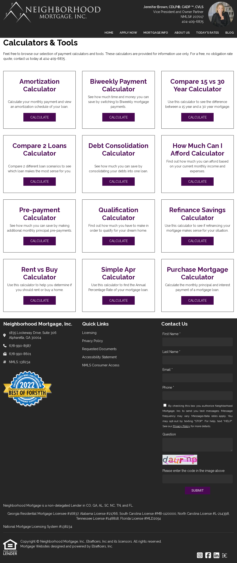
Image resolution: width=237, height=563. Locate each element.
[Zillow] (227, 555)
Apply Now (128, 32)
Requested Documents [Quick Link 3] (99, 349)
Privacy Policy (181, 426)
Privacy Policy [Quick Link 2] (92, 341)
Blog (229, 32)
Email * (167, 369)
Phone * (168, 387)
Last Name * (171, 352)
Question (169, 434)
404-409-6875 (192, 21)
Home (109, 32)
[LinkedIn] (216, 555)
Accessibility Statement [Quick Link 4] (99, 357)
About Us (182, 32)
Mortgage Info (155, 32)
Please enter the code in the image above (193, 471)
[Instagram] (200, 555)
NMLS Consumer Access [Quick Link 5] (100, 365)
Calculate (39, 117)
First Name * (171, 334)
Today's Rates (207, 32)
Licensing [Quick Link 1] (89, 333)
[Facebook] (208, 555)
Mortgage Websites (35, 546)
